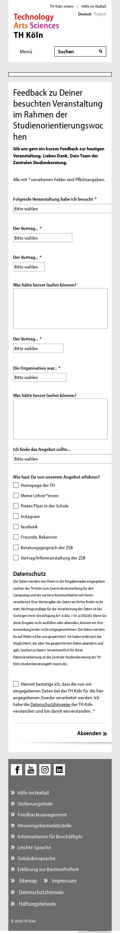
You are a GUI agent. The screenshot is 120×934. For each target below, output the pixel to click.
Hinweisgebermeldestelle (45, 825)
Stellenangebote (35, 803)
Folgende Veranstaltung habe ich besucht (54, 199)
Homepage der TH (38, 485)
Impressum (63, 880)
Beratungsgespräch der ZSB (47, 547)
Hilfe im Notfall (94, 6)
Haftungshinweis (37, 903)
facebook (29, 527)
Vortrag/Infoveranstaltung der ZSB (53, 558)
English (100, 14)
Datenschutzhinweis (41, 892)
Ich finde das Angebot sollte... (41, 449)
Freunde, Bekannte (39, 537)
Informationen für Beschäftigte (50, 836)
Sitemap (27, 880)
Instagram (30, 516)
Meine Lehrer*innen (40, 495)
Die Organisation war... (36, 368)
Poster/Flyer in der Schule (44, 506)
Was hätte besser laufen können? (44, 285)
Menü (26, 51)
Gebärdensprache (36, 858)
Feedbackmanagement (42, 814)
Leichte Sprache (34, 847)
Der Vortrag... (27, 228)
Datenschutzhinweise (50, 704)
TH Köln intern (62, 6)
